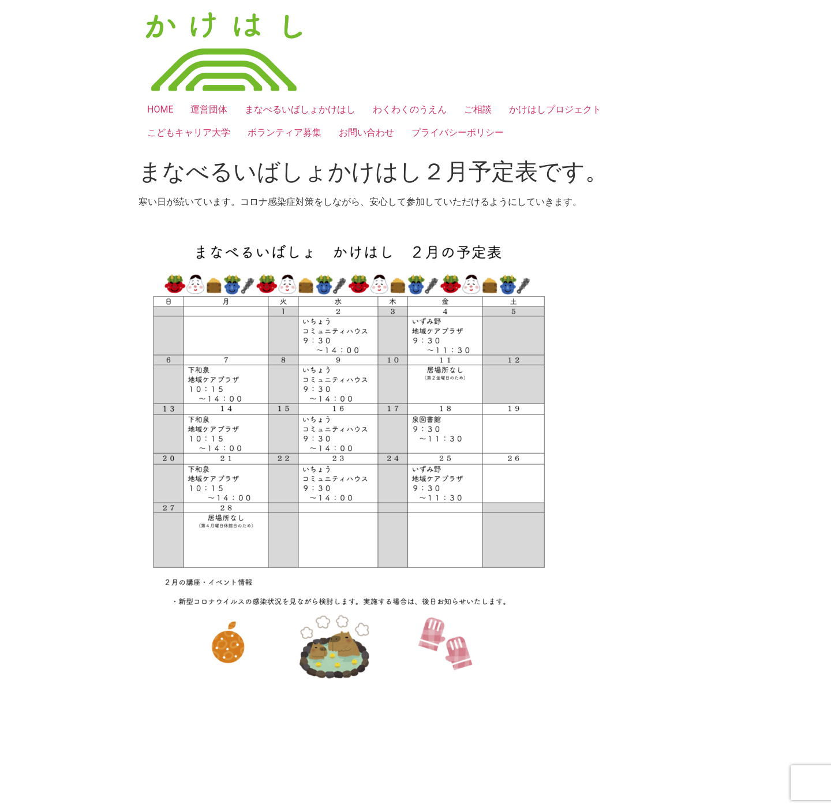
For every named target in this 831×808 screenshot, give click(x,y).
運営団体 (208, 109)
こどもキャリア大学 (188, 132)
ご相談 (478, 109)
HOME (160, 109)
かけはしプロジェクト (555, 109)
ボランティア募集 (284, 132)
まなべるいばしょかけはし (300, 109)
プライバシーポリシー (457, 132)
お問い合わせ (366, 132)
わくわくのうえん (410, 109)
